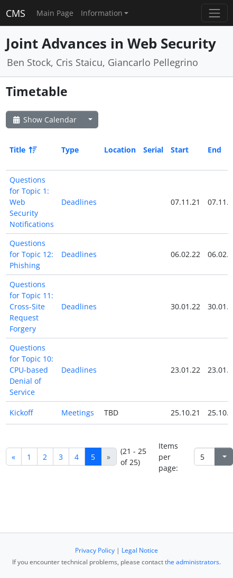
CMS (15, 13)
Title (22, 149)
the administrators (192, 561)
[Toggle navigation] (214, 13)
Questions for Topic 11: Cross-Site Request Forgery (31, 306)
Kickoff (21, 413)
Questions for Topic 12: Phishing (31, 254)
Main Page (54, 13)
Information (102, 13)
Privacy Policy (95, 550)
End (214, 150)
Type (70, 150)
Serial (153, 150)
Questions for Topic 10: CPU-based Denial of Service (31, 370)
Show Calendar (44, 120)
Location (120, 150)
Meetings (77, 413)
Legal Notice (140, 550)
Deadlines (79, 202)
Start (180, 150)
